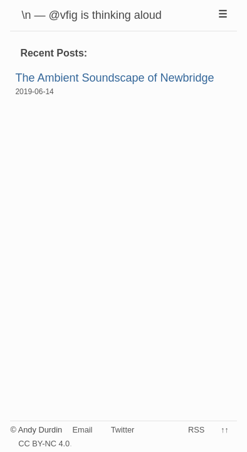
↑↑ (225, 429)
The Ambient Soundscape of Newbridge (114, 78)
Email (82, 429)
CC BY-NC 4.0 (44, 443)
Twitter (123, 429)
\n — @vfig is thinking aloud (91, 15)
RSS (196, 429)
